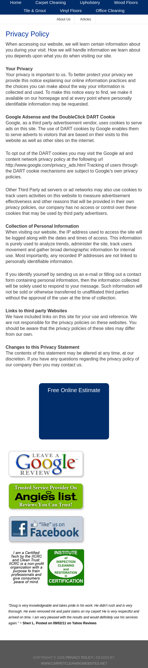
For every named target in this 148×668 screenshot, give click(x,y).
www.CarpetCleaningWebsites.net (74, 663)
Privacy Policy (79, 658)
